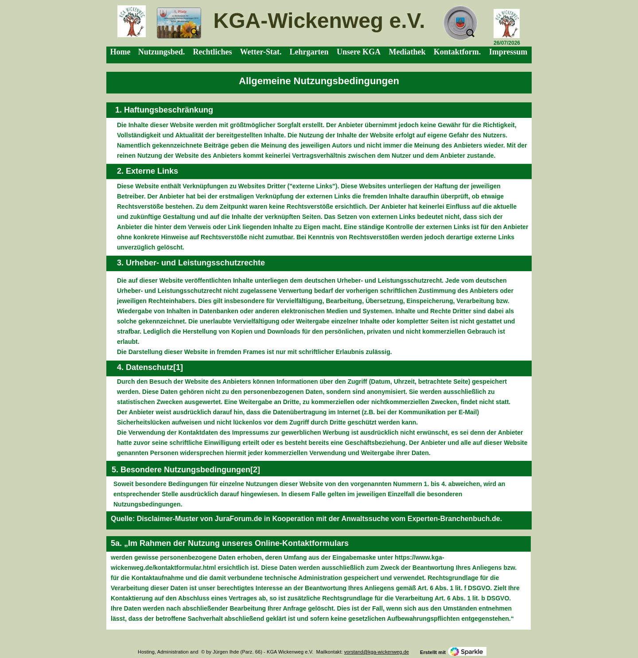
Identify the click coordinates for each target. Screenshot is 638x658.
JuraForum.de (238, 518)
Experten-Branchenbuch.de (454, 518)
